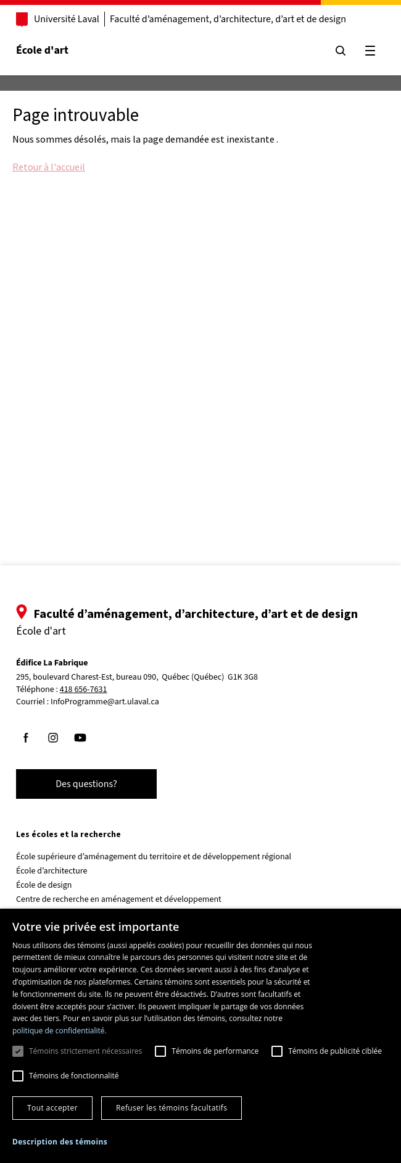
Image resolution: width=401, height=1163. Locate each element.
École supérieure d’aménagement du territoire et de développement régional (153, 857)
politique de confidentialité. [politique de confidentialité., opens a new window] (59, 1030)
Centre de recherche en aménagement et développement (118, 899)
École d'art (42, 50)
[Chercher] (340, 50)
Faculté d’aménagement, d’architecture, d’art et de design (228, 19)
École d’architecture (52, 871)
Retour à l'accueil (48, 166)
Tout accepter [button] (52, 1108)
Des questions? (86, 784)
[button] (59, 1141)
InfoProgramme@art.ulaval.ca (105, 702)
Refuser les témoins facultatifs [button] (171, 1108)
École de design (44, 885)
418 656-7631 (83, 690)
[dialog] (200, 1036)
